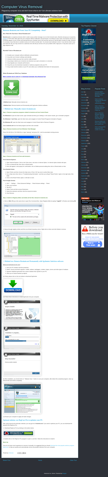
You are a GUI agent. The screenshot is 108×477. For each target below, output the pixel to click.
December (84, 102)
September (84, 111)
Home (40, 460)
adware (5, 38)
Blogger (64, 473)
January (83, 100)
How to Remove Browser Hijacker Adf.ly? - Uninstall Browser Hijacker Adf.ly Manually (99, 115)
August (83, 113)
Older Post (73, 460)
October (83, 108)
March (82, 94)
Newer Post (6, 460)
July (82, 116)
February (83, 97)
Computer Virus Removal (21, 7)
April (82, 92)
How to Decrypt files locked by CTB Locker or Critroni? (100, 128)
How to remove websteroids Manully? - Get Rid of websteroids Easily (100, 101)
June (82, 119)
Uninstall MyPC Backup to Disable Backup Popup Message (100, 94)
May (82, 121)
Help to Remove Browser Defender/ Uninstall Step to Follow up (100, 108)
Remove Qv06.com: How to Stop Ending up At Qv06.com (100, 123)
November (84, 105)
